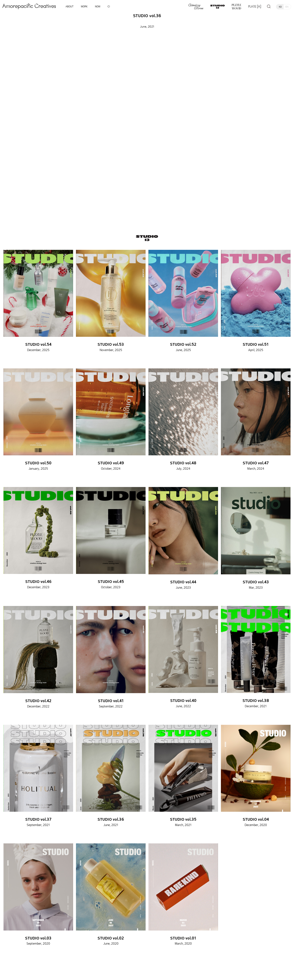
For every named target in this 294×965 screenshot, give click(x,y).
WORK (84, 6)
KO (280, 7)
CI (109, 6)
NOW (97, 6)
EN (286, 7)
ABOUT (70, 6)
